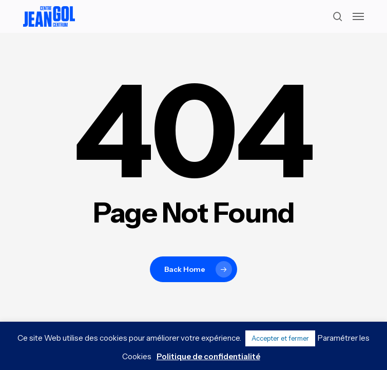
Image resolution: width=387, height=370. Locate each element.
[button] (358, 16)
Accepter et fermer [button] (280, 338)
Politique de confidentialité (208, 356)
